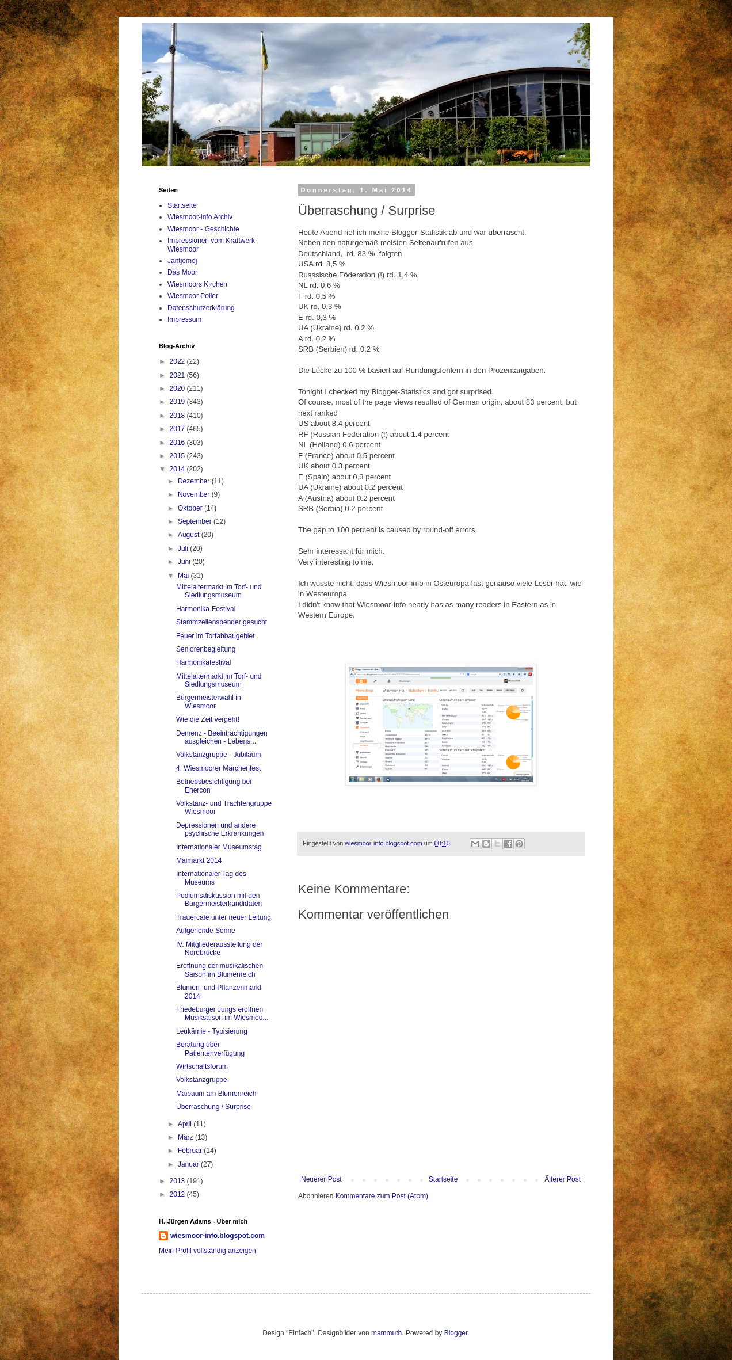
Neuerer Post (321, 1179)
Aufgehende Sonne (205, 931)
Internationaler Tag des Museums (211, 878)
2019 (178, 402)
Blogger (456, 1333)
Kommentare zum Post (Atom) (382, 1196)
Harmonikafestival (203, 662)
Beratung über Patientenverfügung (210, 1049)
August (189, 535)
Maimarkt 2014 (199, 860)
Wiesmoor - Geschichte (203, 229)
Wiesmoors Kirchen (197, 284)
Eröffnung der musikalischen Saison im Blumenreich (219, 970)
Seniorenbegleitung (205, 649)
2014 (178, 469)
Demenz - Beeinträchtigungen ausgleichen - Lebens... (222, 737)
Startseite (443, 1179)
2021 (178, 375)
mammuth (386, 1333)
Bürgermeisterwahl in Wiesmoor (208, 702)
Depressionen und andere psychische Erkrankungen (220, 829)
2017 (178, 429)
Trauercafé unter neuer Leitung (223, 917)
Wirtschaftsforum (202, 1066)
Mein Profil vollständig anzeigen (207, 1251)
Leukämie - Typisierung (211, 1031)
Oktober (191, 508)
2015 (178, 456)
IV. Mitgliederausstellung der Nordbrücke (219, 948)
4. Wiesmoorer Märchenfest (218, 768)
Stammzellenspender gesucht (221, 622)
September (196, 521)
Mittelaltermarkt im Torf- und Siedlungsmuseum (218, 591)
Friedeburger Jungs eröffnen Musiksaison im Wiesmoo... (222, 1013)
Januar (189, 1164)
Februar (191, 1150)
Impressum (184, 319)
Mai (184, 576)
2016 (178, 443)
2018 (178, 416)
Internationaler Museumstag (219, 847)
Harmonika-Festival (205, 609)
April (185, 1124)
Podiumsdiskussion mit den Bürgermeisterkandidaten (219, 900)
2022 (178, 361)
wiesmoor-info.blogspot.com (217, 1236)
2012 (178, 1194)
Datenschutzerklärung (201, 308)
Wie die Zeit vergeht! (207, 719)
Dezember (195, 481)
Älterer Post (562, 1179)
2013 (178, 1181)
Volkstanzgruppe (201, 1080)
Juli (184, 548)
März (186, 1137)
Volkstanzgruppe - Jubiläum (218, 755)
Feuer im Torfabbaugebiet (215, 636)
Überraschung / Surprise (213, 1107)
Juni (185, 562)
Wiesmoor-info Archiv (199, 217)
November (195, 494)
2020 (178, 388)
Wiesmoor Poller (192, 296)
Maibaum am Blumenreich (216, 1093)
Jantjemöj (182, 261)
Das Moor (182, 272)
